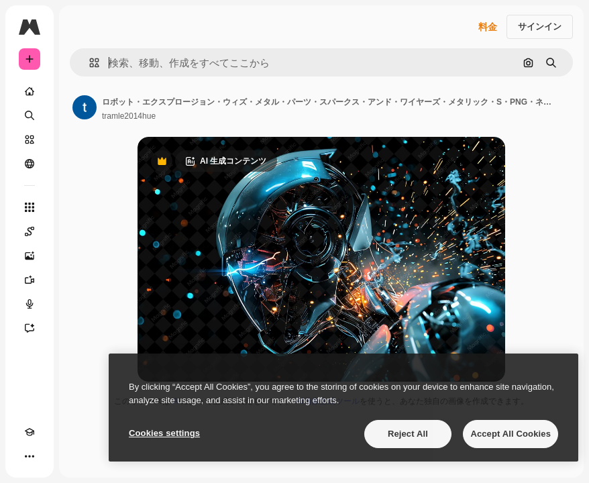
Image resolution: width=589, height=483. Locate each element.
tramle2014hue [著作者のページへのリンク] (129, 116)
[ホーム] (29, 91)
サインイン (539, 26)
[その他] (29, 456)
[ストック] (29, 139)
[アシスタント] (29, 328)
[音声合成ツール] (29, 304)
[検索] (29, 115)
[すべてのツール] (29, 207)
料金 (487, 26)
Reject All (408, 434)
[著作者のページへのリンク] (84, 107)
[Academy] (29, 432)
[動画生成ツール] (29, 279)
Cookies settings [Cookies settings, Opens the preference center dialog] (164, 433)
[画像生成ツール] (29, 255)
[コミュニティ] (29, 163)
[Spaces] (29, 231)
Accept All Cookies (510, 434)
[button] (88, 63)
